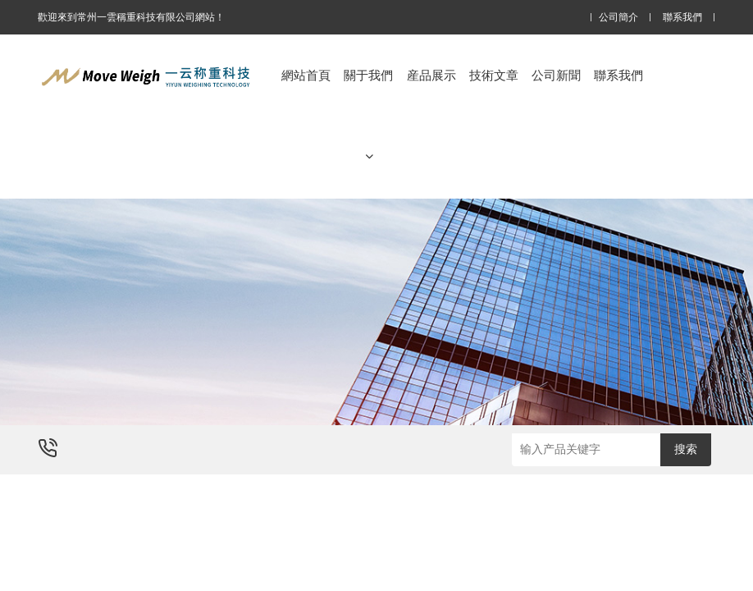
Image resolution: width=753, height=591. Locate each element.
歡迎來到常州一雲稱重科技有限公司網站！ (131, 17)
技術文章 (493, 75)
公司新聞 (556, 75)
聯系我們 (682, 17)
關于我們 (368, 115)
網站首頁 (306, 75)
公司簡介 (618, 17)
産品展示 (431, 75)
